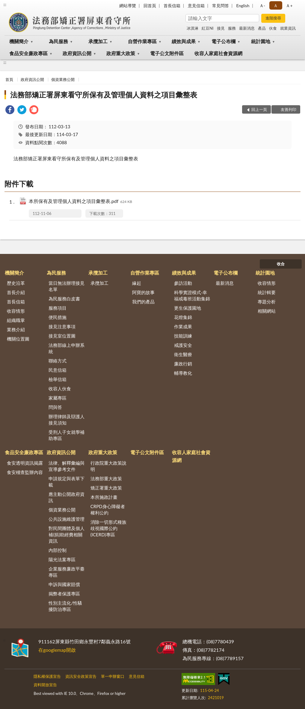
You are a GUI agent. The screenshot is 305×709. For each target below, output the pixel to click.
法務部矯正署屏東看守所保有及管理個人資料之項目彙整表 (103, 94)
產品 (262, 28)
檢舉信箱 (58, 379)
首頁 (9, 79)
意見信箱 (196, 5)
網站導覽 (127, 5)
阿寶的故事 (143, 292)
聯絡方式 (58, 360)
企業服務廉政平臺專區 (66, 572)
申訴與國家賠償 (64, 584)
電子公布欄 (223, 41)
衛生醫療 (183, 354)
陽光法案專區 (62, 559)
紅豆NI (208, 28)
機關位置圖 (18, 338)
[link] (9, 110)
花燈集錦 (183, 317)
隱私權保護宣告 (47, 676)
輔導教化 (183, 373)
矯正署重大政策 (106, 487)
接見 (221, 28)
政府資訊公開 (77, 53)
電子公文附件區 (167, 53)
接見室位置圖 (62, 335)
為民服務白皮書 (64, 298)
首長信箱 (172, 5)
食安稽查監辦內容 (25, 472)
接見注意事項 (62, 326)
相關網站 (267, 311)
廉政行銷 (183, 363)
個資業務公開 (63, 79)
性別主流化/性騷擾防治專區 (65, 606)
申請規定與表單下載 (66, 481)
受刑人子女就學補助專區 (66, 435)
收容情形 (16, 311)
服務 (232, 28)
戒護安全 (183, 345)
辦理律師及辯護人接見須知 (66, 419)
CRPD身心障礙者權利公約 (107, 509)
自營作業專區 (142, 41)
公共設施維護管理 (66, 519)
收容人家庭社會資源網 (218, 53)
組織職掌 (16, 320)
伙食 (273, 28)
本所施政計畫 (103, 497)
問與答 (55, 407)
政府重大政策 (120, 53)
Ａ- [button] (262, 5)
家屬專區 (58, 398)
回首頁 (150, 5)
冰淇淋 (192, 28)
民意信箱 (58, 370)
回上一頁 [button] (259, 109)
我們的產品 (143, 301)
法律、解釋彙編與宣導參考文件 (66, 466)
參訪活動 (183, 283)
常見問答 (220, 5)
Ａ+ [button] (289, 5)
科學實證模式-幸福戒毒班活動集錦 (192, 295)
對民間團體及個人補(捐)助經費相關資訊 (66, 535)
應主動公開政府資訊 (66, 497)
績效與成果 (184, 41)
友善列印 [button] (288, 109)
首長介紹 (16, 292)
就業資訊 (288, 28)
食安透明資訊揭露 (25, 463)
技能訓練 (183, 335)
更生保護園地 (187, 308)
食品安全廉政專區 (28, 53)
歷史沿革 (16, 283)
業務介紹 (16, 329)
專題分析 (267, 301)
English (243, 5)
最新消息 (247, 28)
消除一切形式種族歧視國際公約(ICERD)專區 (108, 528)
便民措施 (58, 317)
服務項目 (58, 308)
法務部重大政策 (106, 478)
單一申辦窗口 (112, 676)
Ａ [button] (276, 5)
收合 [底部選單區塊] (281, 263)
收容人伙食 (60, 388)
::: (4, 4)
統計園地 (260, 41)
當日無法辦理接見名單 (66, 286)
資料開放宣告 (45, 684)
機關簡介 (18, 41)
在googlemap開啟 (57, 650)
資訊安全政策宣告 (80, 676)
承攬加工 (98, 41)
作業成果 (183, 326)
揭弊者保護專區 (64, 593)
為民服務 (58, 41)
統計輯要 (267, 292)
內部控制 (58, 550)
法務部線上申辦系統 (66, 348)
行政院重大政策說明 (108, 466)
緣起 (136, 283)
